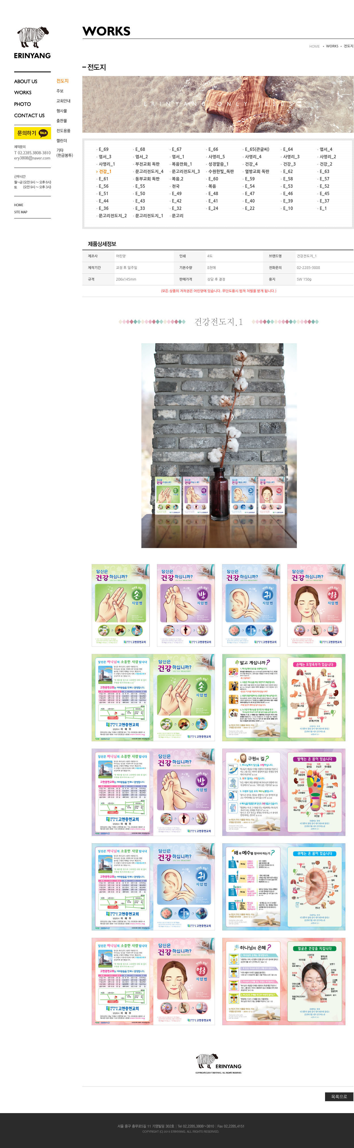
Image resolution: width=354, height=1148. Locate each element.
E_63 (323, 172)
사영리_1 (106, 164)
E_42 (176, 201)
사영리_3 (290, 157)
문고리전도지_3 (185, 172)
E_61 (102, 179)
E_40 (249, 201)
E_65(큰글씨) (256, 149)
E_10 (287, 208)
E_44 (102, 201)
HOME (314, 46)
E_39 (287, 201)
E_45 (323, 194)
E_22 (249, 208)
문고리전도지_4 (148, 172)
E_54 (249, 186)
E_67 (176, 149)
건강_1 (104, 172)
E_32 (176, 208)
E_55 (139, 186)
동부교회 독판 (146, 179)
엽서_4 (324, 149)
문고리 (177, 216)
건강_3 (288, 164)
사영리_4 (252, 157)
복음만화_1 (181, 164)
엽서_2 (140, 157)
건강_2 (324, 164)
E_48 (212, 194)
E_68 (139, 149)
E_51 (102, 194)
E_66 (212, 149)
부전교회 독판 (146, 164)
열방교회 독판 (256, 172)
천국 (175, 186)
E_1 (322, 208)
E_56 (102, 186)
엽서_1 (177, 157)
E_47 (249, 194)
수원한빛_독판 (220, 172)
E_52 (323, 186)
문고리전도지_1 (148, 216)
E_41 (212, 201)
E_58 (287, 179)
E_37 (323, 201)
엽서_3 (104, 157)
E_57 (323, 179)
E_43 (139, 201)
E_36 (102, 208)
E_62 (287, 172)
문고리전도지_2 (112, 216)
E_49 (176, 194)
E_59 (249, 179)
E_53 (287, 186)
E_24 (212, 208)
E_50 (139, 194)
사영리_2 (326, 157)
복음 (211, 186)
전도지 (348, 46)
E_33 (139, 208)
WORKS (332, 46)
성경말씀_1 (217, 164)
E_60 (212, 179)
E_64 (287, 149)
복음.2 (176, 179)
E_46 (287, 194)
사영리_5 (215, 157)
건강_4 (250, 164)
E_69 (102, 149)
